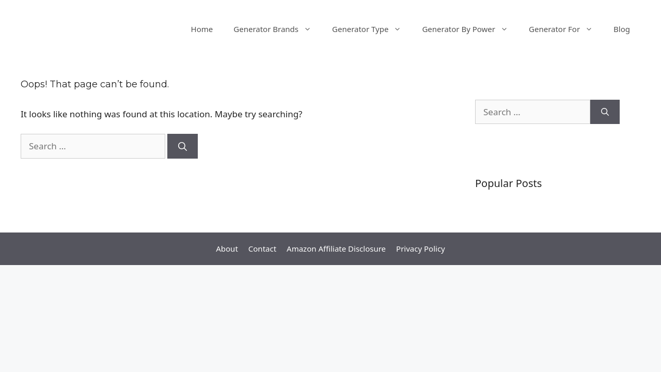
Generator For (566, 28)
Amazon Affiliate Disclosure (336, 248)
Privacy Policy (420, 248)
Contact (262, 248)
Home (202, 29)
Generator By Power (470, 28)
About (227, 248)
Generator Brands (277, 28)
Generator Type (372, 28)
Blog (621, 29)
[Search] (182, 146)
